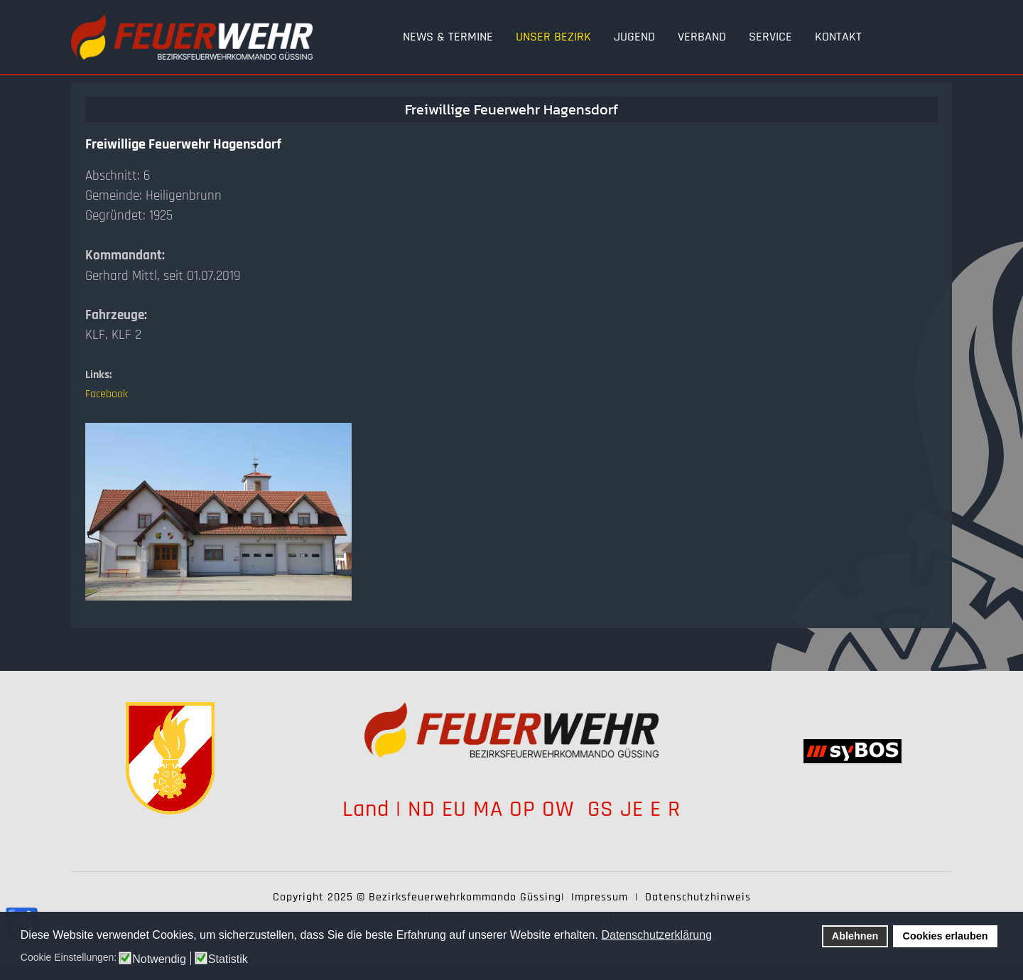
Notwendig (159, 959)
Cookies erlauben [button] (945, 936)
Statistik (228, 959)
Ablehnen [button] (855, 936)
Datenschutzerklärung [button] (656, 935)
